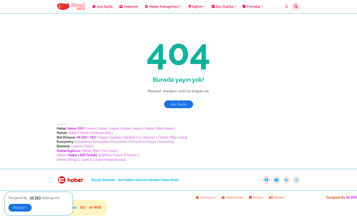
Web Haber (164, 128)
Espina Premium (125, 155)
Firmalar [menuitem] (251, 7)
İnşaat (103, 137)
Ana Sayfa (178, 104)
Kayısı (152, 141)
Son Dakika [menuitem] (222, 7)
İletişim (256, 197)
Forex (88, 146)
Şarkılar (116, 137)
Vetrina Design (67, 159)
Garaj (183, 137)
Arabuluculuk (101, 133)
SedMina (104, 155)
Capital (76, 146)
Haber (91, 128)
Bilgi (174, 137)
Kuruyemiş (82, 141)
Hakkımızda (232, 197)
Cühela (163, 137)
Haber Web (90, 151)
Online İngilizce (68, 151)
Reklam (277, 197)
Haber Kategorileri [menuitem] (162, 7)
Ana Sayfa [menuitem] (102, 7)
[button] (287, 6)
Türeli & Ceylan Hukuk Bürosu (103, 159)
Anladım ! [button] (20, 208)
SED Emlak (88, 155)
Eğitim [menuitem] (195, 7)
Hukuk (72, 133)
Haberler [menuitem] (128, 7)
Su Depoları (146, 137)
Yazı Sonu (109, 151)
